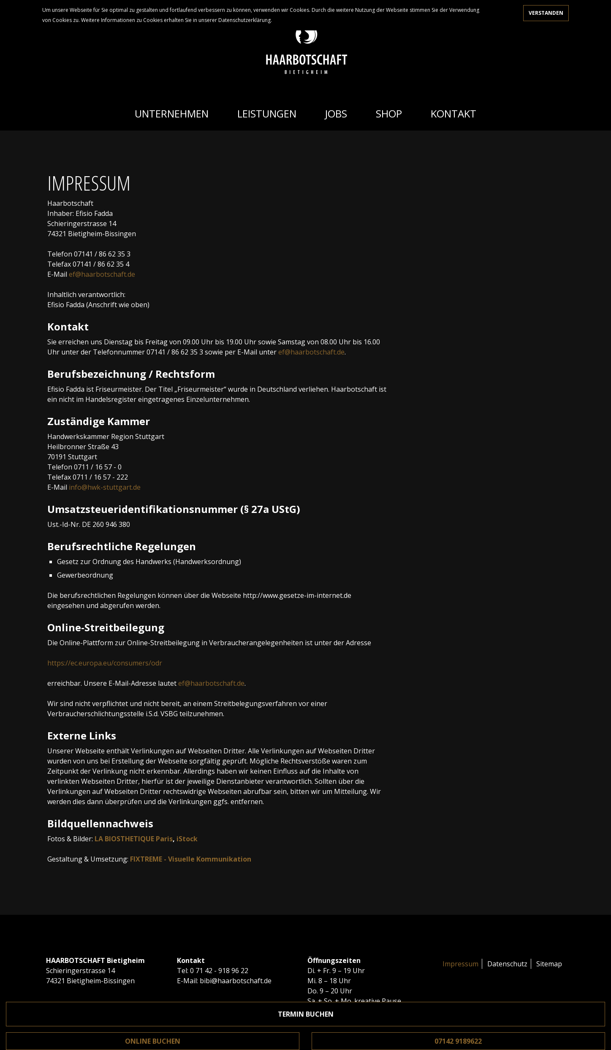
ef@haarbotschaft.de (102, 274)
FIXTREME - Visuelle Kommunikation (190, 859)
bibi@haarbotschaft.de (236, 980)
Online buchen (152, 1041)
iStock (187, 838)
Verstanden (546, 12)
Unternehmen (172, 113)
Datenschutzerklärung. (245, 20)
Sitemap (549, 963)
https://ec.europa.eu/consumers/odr (104, 663)
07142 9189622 (458, 1041)
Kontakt (453, 113)
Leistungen (266, 113)
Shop (389, 113)
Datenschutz (507, 963)
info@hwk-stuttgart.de (105, 487)
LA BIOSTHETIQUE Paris (134, 838)
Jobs (336, 113)
